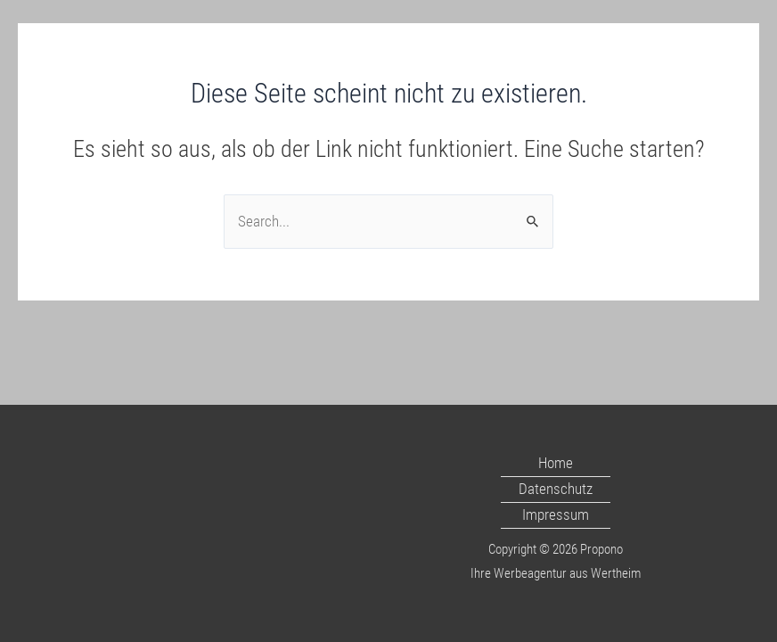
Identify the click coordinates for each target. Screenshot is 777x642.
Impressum (555, 514)
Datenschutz (556, 489)
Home (555, 463)
